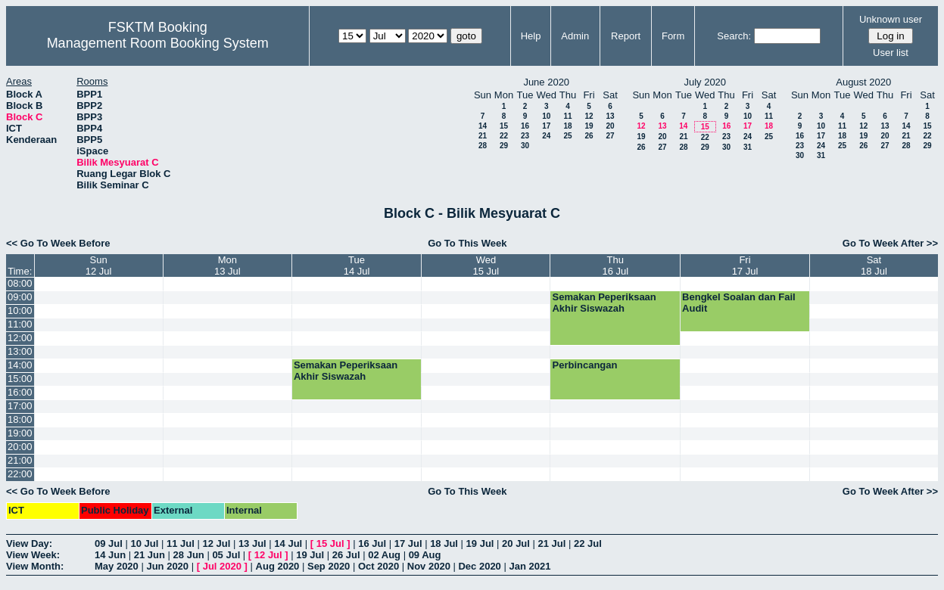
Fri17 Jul (745, 265)
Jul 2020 (222, 566)
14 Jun (110, 554)
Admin (575, 36)
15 (504, 126)
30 (525, 145)
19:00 (20, 433)
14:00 (20, 365)
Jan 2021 (529, 566)
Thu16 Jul (615, 265)
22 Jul (588, 543)
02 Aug (384, 554)
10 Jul (144, 543)
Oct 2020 (378, 566)
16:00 (20, 392)
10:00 (20, 310)
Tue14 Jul (357, 265)
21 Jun (149, 554)
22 (504, 136)
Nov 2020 (428, 566)
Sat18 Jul (874, 265)
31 (747, 147)
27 (610, 136)
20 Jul (516, 543)
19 (588, 126)
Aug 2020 (278, 566)
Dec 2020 (479, 566)
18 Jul (444, 543)
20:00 (20, 446)
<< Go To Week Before (58, 243)
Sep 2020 (328, 566)
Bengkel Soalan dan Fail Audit (739, 302)
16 (525, 126)
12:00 (20, 337)
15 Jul (330, 543)
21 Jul (552, 543)
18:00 (20, 419)
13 (610, 116)
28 (482, 145)
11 (567, 116)
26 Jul (346, 554)
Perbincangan (584, 365)
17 (546, 126)
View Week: (33, 554)
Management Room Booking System (158, 43)
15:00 (20, 378)
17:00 (20, 405)
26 (588, 136)
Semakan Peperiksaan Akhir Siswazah (604, 302)
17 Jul (408, 543)
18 (567, 126)
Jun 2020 (167, 566)
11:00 (20, 324)
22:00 (20, 474)
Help (531, 36)
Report (625, 36)
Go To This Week (467, 243)
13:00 (20, 351)
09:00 (20, 297)
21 (482, 136)
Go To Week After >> (890, 243)
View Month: (35, 566)
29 (504, 145)
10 (546, 116)
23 (525, 136)
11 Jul (181, 543)
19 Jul (480, 543)
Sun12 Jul (99, 265)
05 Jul (226, 554)
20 (610, 126)
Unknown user (890, 19)
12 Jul (216, 543)
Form (673, 36)
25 (567, 136)
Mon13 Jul (227, 265)
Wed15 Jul (486, 265)
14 (482, 126)
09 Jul (109, 543)
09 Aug (425, 554)
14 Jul (288, 543)
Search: (734, 36)
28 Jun (188, 554)
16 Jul (372, 543)
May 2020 (117, 566)
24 (546, 136)
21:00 (20, 460)
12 (588, 116)
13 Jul (252, 543)
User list (890, 52)
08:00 (20, 283)
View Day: (29, 543)
